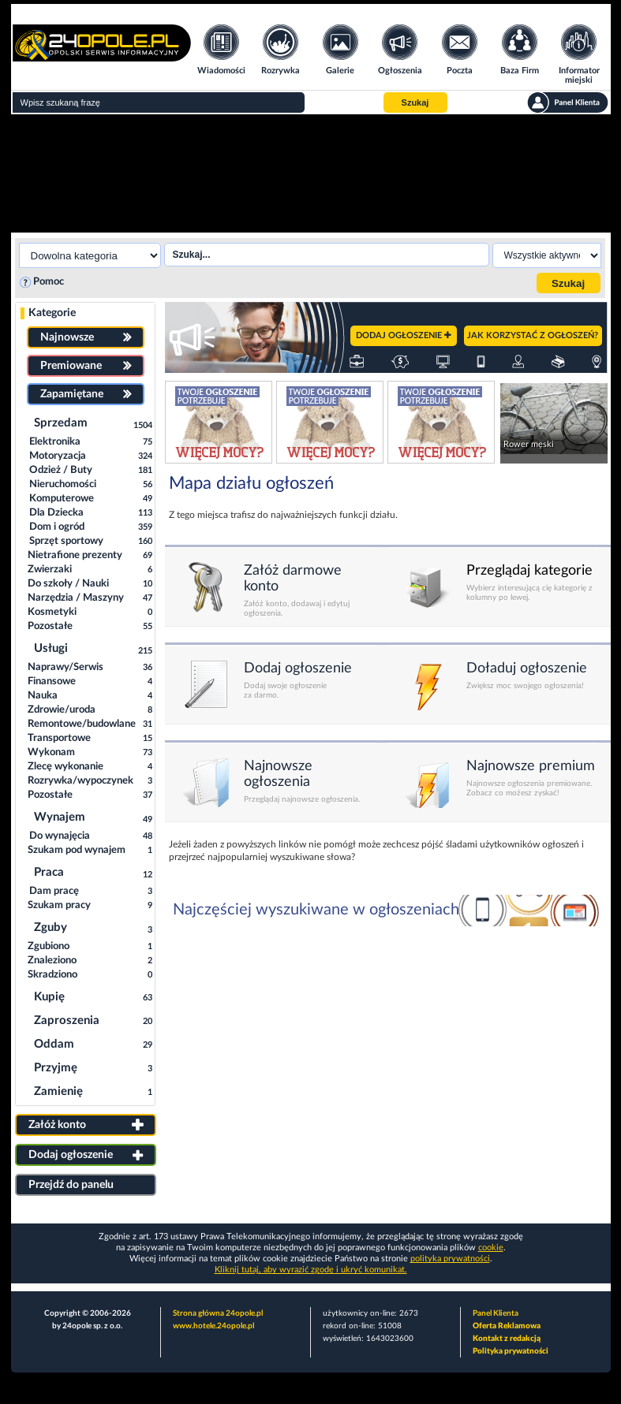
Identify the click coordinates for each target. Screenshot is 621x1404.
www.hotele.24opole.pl (213, 1326)
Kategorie (52, 312)
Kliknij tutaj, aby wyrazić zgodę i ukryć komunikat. (311, 1269)
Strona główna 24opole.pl (218, 1313)
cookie (490, 1247)
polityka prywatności (450, 1258)
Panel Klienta (495, 1313)
